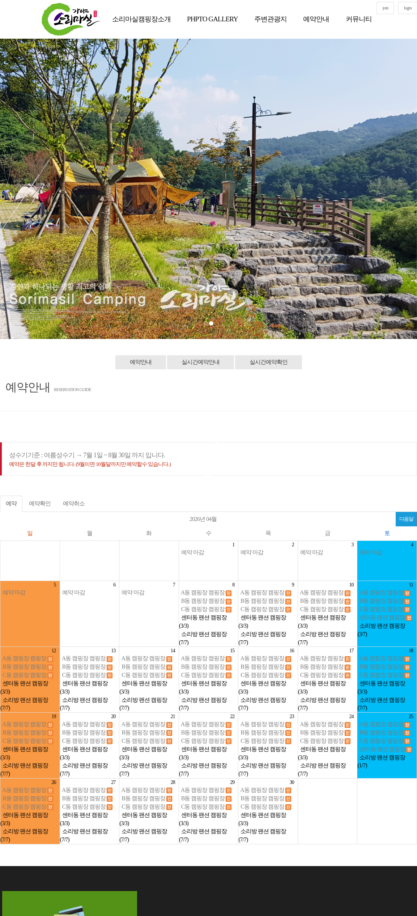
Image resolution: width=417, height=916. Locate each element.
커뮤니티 (359, 19)
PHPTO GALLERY (212, 19)
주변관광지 (270, 19)
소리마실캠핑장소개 (141, 19)
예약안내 (316, 19)
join (385, 7)
